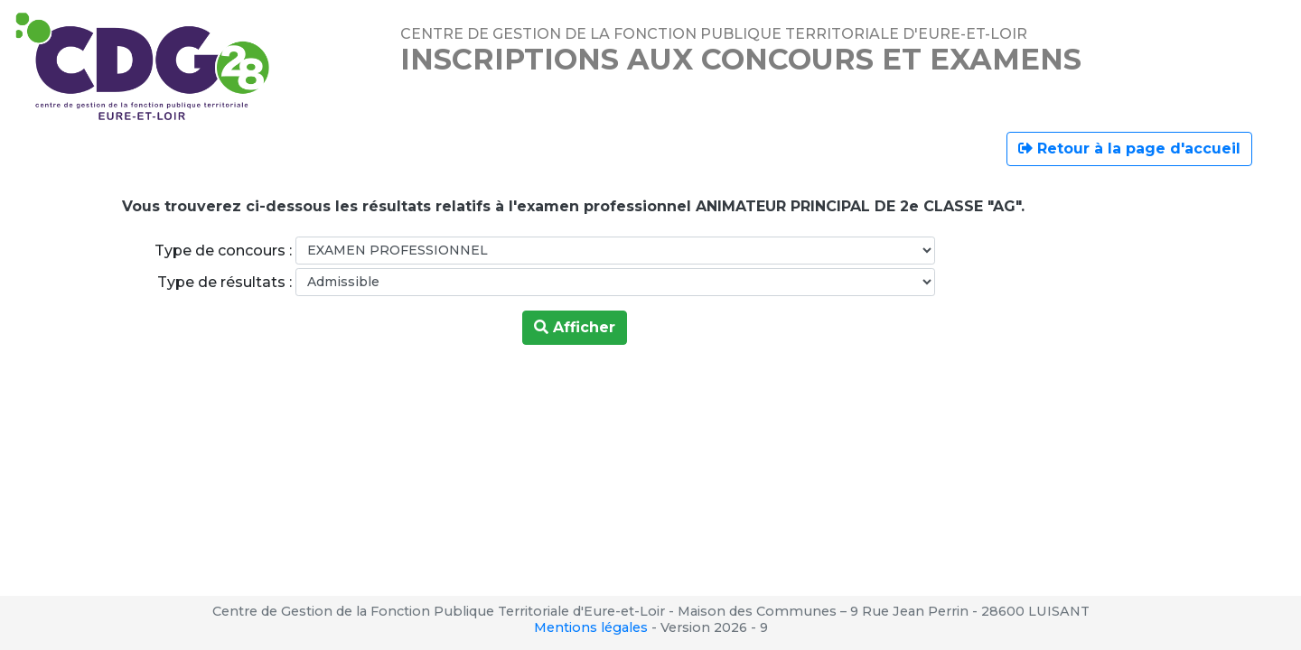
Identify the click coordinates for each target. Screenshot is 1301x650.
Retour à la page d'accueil (1129, 148)
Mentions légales (591, 627)
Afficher (574, 327)
